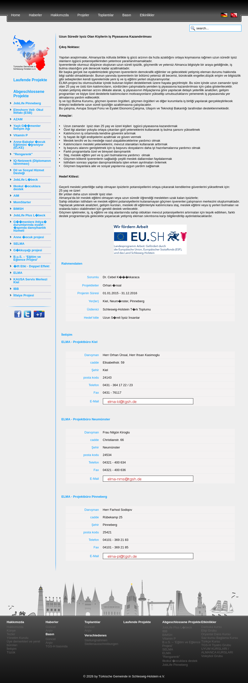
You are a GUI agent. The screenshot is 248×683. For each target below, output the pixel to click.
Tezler (11, 634)
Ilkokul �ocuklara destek (26, 187)
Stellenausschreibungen (101, 644)
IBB (16, 289)
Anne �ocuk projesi (28, 237)
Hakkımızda (60, 15)
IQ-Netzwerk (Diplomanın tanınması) (32, 162)
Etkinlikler (147, 15)
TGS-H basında (57, 646)
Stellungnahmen (96, 640)
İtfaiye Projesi (23, 295)
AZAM (18, 119)
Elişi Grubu (209, 630)
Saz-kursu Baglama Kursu (219, 638)
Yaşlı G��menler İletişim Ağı (27, 127)
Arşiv (49, 630)
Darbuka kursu (211, 627)
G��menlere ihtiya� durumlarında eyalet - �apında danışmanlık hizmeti (30, 226)
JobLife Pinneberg (27, 103)
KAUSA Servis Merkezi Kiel (30, 280)
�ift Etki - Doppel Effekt (31, 266)
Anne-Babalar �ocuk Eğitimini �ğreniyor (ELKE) (29, 144)
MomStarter (22, 202)
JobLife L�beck (25, 179)
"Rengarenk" (23, 154)
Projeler (83, 15)
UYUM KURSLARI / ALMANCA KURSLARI (217, 650)
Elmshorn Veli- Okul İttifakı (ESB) (28, 111)
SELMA (19, 243)
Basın (126, 15)
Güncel (51, 627)
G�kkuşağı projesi (27, 250)
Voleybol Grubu (212, 656)
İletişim (12, 648)
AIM (16, 195)
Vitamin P (20, 135)
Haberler (35, 15)
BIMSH (18, 209)
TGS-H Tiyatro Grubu (216, 645)
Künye (11, 630)
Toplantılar (106, 15)
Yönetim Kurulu (17, 638)
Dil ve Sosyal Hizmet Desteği (28, 171)
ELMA (17, 273)
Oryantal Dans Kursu (216, 634)
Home (15, 15)
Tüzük (11, 652)
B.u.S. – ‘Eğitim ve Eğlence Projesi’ (27, 258)
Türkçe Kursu (210, 641)
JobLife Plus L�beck (29, 215)
